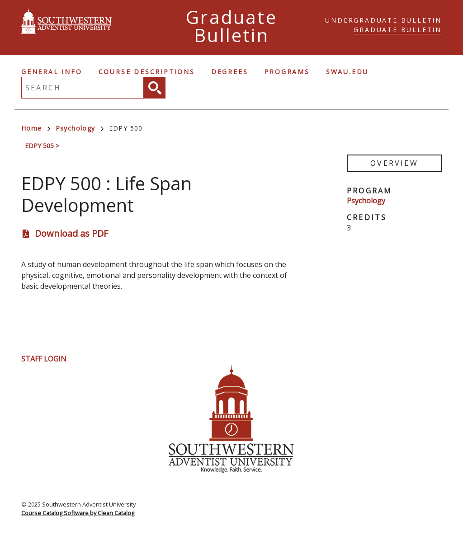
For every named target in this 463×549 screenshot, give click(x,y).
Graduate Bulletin (398, 29)
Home (35, 128)
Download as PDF (71, 233)
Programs (286, 71)
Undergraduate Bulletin (383, 20)
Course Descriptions (147, 71)
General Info (51, 71)
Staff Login (43, 359)
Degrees (229, 71)
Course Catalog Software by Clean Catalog (77, 513)
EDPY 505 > (42, 145)
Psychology (80, 128)
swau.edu (347, 71)
